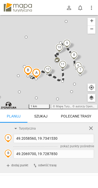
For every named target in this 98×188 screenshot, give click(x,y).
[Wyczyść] (91, 128)
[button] (36, 73)
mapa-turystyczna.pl (18, 7)
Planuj (14, 116)
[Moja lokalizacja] (91, 87)
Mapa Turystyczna (67, 106)
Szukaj (41, 116)
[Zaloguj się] (69, 8)
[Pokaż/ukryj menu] (91, 8)
